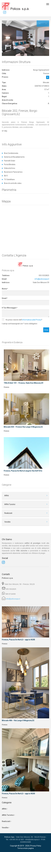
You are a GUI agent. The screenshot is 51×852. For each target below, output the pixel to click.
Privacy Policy (35, 846)
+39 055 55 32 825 (16, 839)
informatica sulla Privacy (31, 320)
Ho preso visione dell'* (22, 320)
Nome (5, 289)
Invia (46, 330)
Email (4, 298)
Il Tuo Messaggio (9, 308)
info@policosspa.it (42, 279)
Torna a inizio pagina (25, 848)
